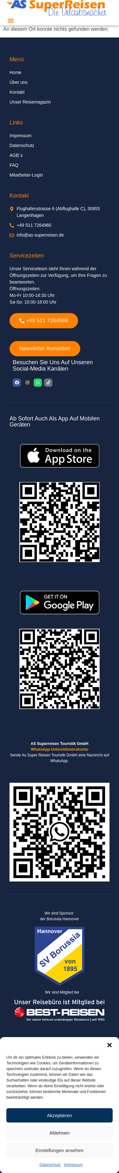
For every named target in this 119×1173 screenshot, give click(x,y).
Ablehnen (59, 1133)
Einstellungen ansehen (60, 1150)
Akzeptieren (59, 1115)
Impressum (73, 1165)
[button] (109, 1045)
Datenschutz (50, 1165)
